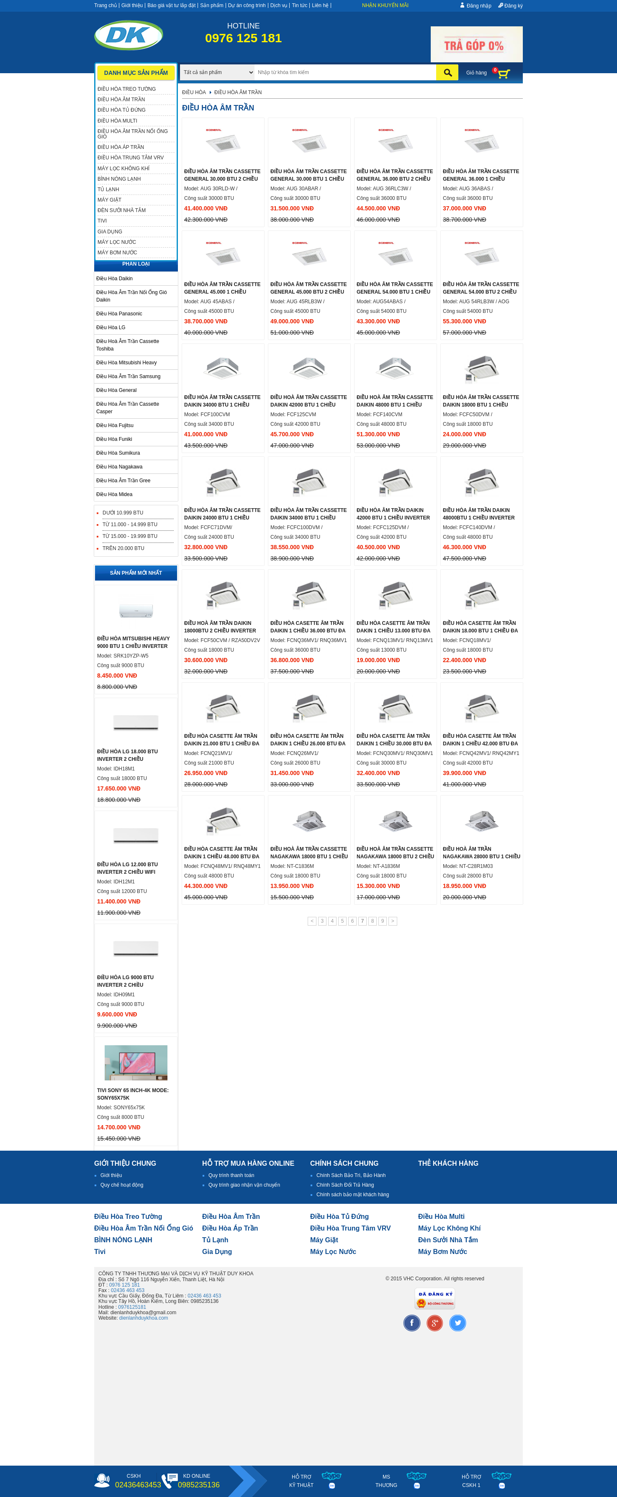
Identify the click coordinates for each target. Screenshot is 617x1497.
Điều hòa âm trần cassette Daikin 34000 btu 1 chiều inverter (308, 517)
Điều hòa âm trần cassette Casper (127, 408)
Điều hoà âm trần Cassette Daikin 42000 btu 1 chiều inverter (308, 404)
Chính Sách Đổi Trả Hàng (345, 1185)
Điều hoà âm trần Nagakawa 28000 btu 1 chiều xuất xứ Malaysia (481, 856)
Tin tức (299, 5)
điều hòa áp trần (230, 1228)
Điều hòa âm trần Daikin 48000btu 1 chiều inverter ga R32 (479, 517)
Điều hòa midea (114, 494)
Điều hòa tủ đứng (339, 1216)
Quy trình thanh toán (231, 1175)
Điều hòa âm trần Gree (123, 481)
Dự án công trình (247, 5)
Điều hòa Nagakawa (119, 467)
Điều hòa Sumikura (118, 453)
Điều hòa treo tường (128, 1216)
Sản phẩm (211, 5)
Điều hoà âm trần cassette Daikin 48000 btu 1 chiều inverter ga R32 (395, 404)
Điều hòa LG (111, 327)
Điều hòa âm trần (231, 1216)
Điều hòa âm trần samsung (128, 376)
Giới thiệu (132, 5)
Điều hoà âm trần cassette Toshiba (127, 345)
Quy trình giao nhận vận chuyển (244, 1185)
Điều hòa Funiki (114, 439)
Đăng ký (513, 6)
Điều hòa (194, 92)
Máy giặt (324, 1240)
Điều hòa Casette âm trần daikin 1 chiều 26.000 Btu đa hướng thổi (307, 743)
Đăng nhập (479, 6)
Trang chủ (105, 5)
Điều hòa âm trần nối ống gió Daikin (131, 296)
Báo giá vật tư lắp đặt (171, 5)
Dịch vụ (279, 5)
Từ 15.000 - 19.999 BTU (130, 536)
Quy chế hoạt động (121, 1185)
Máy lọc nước (333, 1251)
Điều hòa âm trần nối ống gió (143, 1228)
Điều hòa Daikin (114, 278)
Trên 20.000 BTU (123, 548)
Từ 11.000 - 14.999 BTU (130, 524)
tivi (99, 1251)
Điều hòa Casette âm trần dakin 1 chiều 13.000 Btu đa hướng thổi (393, 630)
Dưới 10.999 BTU (123, 513)
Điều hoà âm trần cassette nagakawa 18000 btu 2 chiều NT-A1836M (395, 856)
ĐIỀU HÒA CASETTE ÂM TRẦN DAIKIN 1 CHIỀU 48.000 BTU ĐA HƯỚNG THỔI (221, 856)
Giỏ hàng (476, 73)
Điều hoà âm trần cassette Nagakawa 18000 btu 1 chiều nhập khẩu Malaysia (309, 856)
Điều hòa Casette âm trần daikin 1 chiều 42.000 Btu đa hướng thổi (480, 743)
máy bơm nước (442, 1251)
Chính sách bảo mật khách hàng (352, 1195)
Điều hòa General (116, 390)
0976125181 (132, 1307)
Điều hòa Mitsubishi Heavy (126, 363)
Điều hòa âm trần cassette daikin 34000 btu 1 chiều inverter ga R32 (222, 404)
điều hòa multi (441, 1216)
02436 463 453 (127, 1290)
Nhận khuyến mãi (385, 5)
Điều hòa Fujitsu (115, 425)
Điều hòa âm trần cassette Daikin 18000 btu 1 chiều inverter (481, 404)
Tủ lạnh (215, 1240)
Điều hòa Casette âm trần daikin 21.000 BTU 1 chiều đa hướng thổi (221, 743)
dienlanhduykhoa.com (143, 1318)
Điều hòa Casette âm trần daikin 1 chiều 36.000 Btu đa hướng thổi (307, 630)
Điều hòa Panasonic (119, 314)
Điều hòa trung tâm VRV (350, 1228)
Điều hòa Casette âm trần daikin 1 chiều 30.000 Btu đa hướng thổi (394, 743)
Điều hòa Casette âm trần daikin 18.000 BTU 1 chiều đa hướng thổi (480, 630)
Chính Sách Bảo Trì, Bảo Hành (351, 1175)
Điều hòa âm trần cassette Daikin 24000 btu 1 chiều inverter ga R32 (222, 517)
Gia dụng (217, 1251)
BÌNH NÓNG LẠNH (123, 1240)
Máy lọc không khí (449, 1228)
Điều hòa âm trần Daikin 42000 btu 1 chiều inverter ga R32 (393, 517)
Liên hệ (320, 5)
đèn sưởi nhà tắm (448, 1240)
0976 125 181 (124, 1285)
